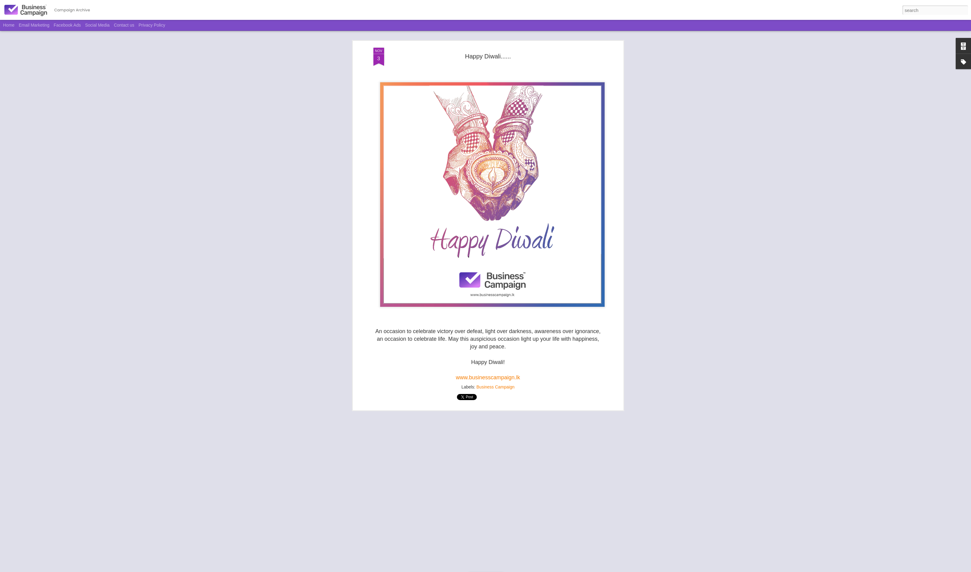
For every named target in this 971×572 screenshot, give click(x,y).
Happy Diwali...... (488, 54)
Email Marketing (34, 25)
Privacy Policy (152, 25)
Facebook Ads (67, 25)
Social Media (97, 25)
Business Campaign (495, 385)
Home (8, 25)
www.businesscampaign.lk (488, 375)
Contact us (124, 25)
